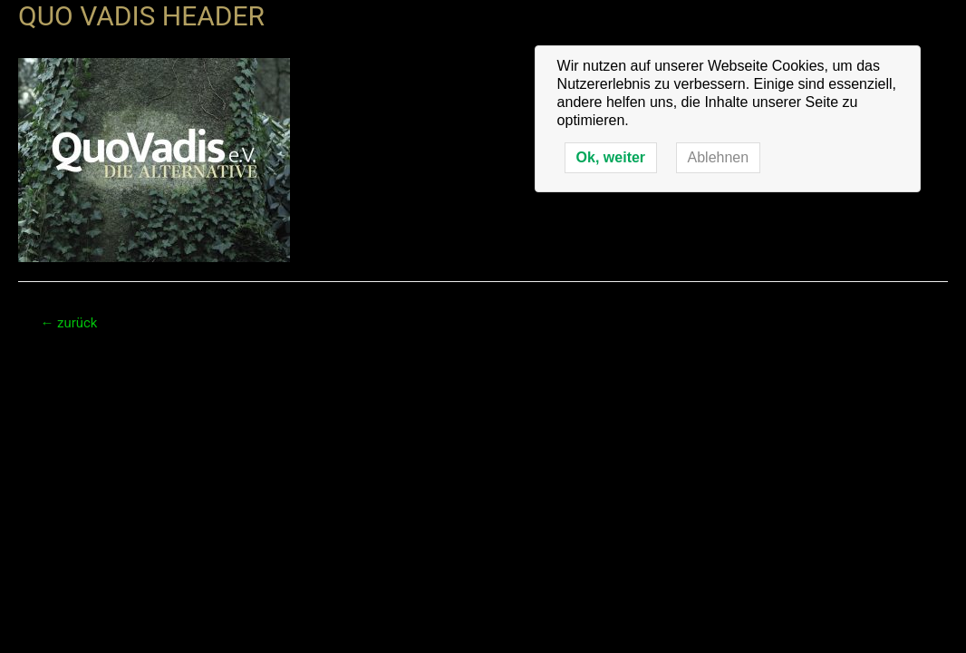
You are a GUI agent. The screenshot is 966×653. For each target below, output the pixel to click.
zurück (68, 323)
